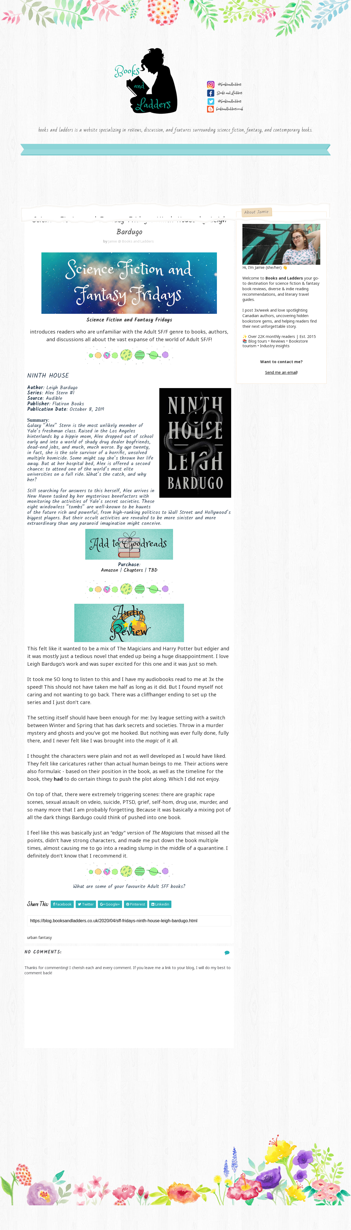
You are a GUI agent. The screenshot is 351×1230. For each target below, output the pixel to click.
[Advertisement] (126, 1116)
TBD (149, 579)
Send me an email (280, 375)
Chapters (130, 579)
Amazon (106, 579)
